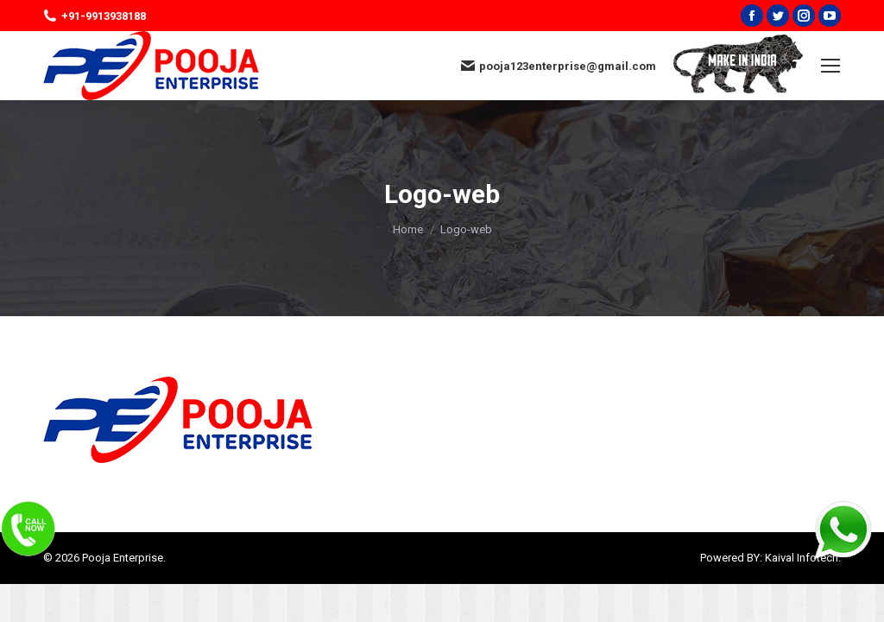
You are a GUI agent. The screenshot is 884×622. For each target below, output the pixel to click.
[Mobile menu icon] (830, 65)
